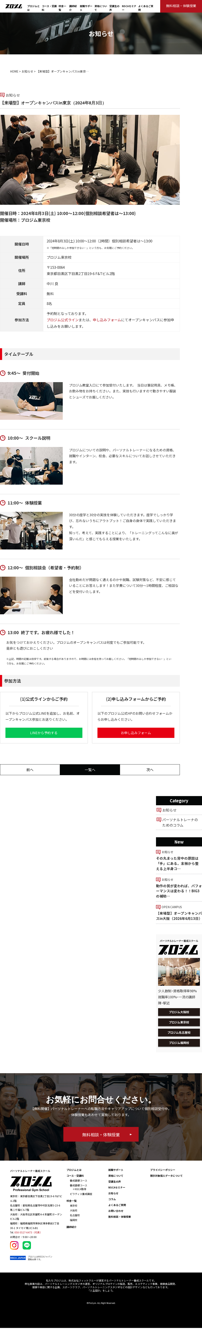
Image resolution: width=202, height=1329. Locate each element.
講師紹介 (71, 1228)
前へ (29, 769)
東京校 (73, 1206)
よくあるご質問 (117, 1206)
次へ (149, 769)
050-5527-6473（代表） (28, 1233)
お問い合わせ (115, 1212)
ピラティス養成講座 (81, 1195)
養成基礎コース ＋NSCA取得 (78, 1188)
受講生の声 (114, 1182)
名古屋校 (75, 1216)
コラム (112, 1200)
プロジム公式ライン (63, 319)
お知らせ (27, 71)
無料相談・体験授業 (119, 1217)
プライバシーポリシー (162, 1171)
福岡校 (73, 1221)
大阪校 (73, 1211)
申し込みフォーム (107, 319)
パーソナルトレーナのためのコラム (180, 822)
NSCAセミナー (116, 1188)
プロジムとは (74, 1171)
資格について (115, 1176)
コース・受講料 (75, 1176)
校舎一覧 (71, 1202)
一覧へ (90, 769)
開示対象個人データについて (166, 1176)
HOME (14, 71)
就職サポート (115, 1171)
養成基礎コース (78, 1181)
